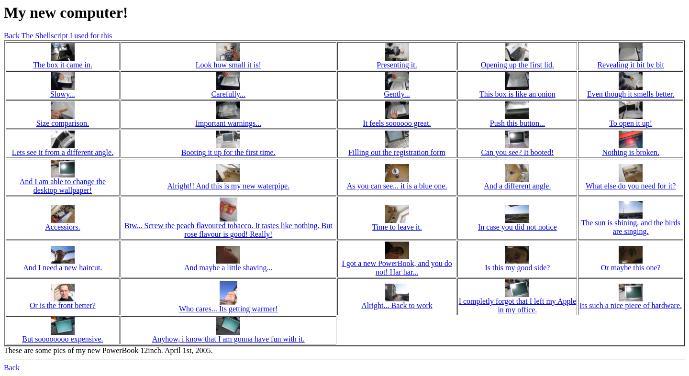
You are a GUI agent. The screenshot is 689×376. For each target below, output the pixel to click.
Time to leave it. (397, 227)
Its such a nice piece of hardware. (630, 305)
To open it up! (630, 123)
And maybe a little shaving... (228, 268)
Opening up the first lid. (517, 65)
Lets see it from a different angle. (63, 152)
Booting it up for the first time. (228, 152)
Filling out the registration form (396, 152)
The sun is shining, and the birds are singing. (630, 227)
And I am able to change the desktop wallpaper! (63, 185)
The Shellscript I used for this (67, 36)
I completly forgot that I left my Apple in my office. (517, 305)
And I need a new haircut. (62, 268)
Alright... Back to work (396, 305)
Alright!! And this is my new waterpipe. (228, 186)
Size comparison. (62, 123)
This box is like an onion (517, 94)
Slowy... (62, 94)
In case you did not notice (517, 227)
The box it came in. (62, 65)
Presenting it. (397, 65)
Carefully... (228, 94)
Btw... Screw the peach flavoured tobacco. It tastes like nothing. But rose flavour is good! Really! (228, 229)
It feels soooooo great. (397, 123)
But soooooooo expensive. (62, 339)
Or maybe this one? (631, 268)
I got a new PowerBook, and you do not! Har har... (397, 267)
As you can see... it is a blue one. (397, 186)
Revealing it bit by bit (630, 65)
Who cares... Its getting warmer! (228, 309)
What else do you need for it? (631, 186)
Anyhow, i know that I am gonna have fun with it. (228, 339)
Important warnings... (228, 123)
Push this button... (517, 123)
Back (12, 36)
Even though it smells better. (631, 94)
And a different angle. (517, 186)
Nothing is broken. (630, 152)
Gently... (397, 94)
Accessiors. (62, 227)
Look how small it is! (228, 65)
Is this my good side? (517, 268)
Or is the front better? (63, 305)
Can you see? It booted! (517, 152)
